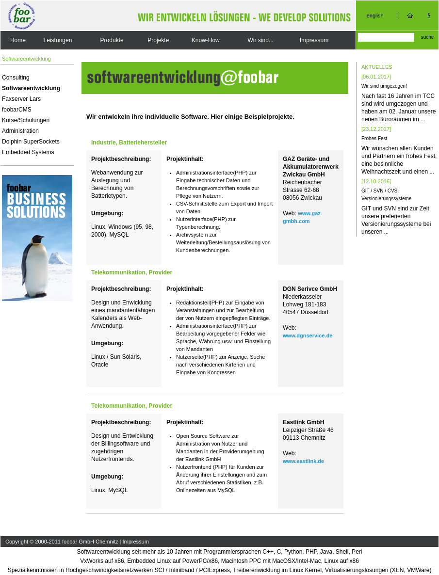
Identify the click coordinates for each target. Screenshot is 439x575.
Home (18, 40)
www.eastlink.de (303, 461)
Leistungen (58, 40)
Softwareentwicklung (31, 88)
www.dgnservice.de (307, 335)
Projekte (158, 40)
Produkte (112, 40)
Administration (20, 131)
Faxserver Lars (21, 99)
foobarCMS (17, 109)
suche (427, 37)
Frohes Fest (374, 138)
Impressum (314, 40)
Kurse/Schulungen (25, 120)
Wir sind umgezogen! (384, 86)
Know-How (206, 40)
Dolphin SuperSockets (31, 141)
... (423, 119)
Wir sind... (261, 40)
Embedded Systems (28, 152)
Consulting (16, 77)
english (375, 15)
